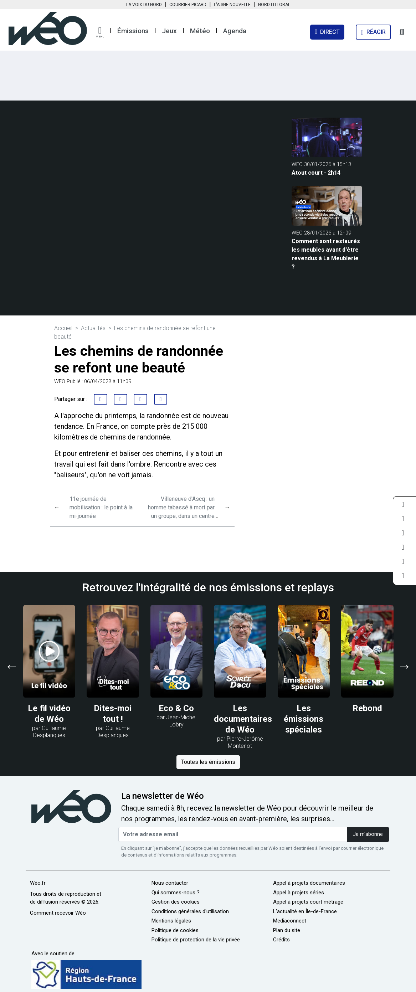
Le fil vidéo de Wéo (49, 713)
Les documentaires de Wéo (243, 719)
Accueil (63, 328)
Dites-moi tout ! (113, 713)
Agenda (234, 31)
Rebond (367, 708)
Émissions (133, 31)
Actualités (93, 328)
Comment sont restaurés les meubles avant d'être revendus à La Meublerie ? (326, 254)
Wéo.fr (38, 883)
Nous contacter (169, 883)
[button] (100, 32)
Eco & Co (176, 708)
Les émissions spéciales (303, 719)
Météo (200, 31)
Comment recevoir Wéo (58, 913)
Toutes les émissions (208, 762)
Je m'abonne (368, 834)
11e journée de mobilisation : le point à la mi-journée (101, 507)
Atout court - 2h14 (316, 172)
